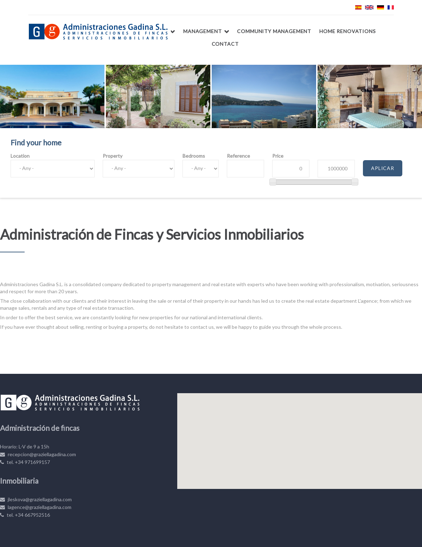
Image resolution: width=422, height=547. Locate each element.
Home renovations (347, 31)
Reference (238, 156)
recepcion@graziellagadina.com (38, 454)
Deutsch (380, 7)
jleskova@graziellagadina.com (36, 499)
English (369, 7)
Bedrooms (194, 156)
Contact (225, 44)
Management (202, 31)
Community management (274, 31)
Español (358, 7)
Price (277, 156)
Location (20, 156)
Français (391, 7)
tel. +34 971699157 (25, 462)
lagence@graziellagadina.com (35, 507)
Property (112, 156)
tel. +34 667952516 (25, 515)
